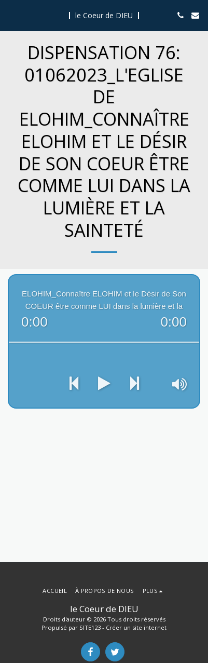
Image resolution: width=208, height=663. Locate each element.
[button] (11, 14)
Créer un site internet (136, 627)
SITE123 (90, 627)
